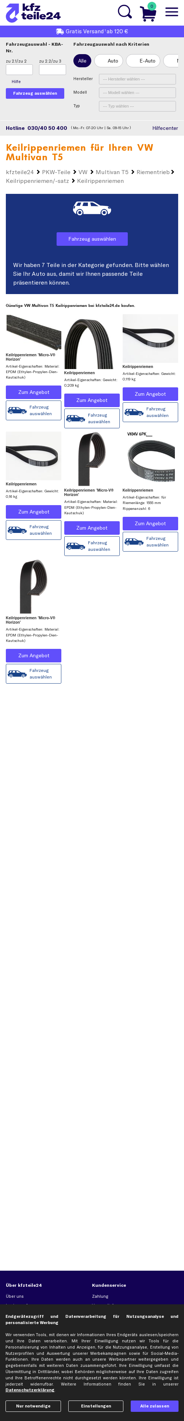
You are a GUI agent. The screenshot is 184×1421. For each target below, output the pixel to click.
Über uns (15, 1296)
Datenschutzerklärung (29, 1389)
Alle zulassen (154, 1406)
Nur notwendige (33, 1406)
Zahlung (100, 1296)
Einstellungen (96, 1406)
